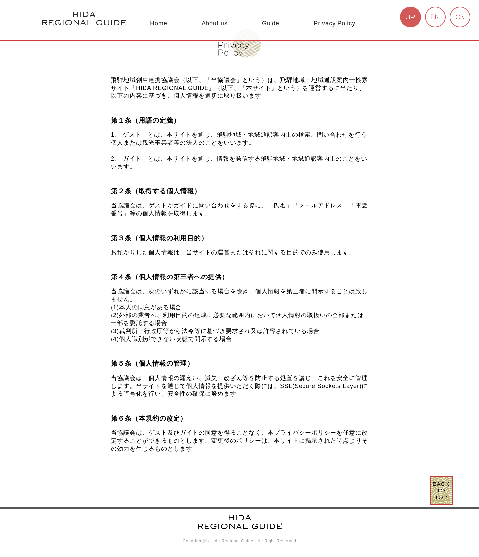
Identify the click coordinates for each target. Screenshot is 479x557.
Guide (270, 23)
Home (158, 23)
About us (215, 23)
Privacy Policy (334, 23)
